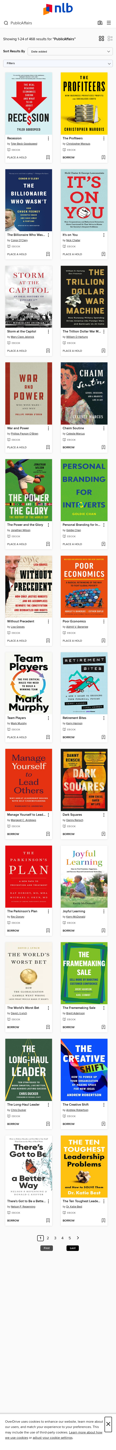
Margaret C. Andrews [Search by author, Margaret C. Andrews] (23, 820)
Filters (11, 63)
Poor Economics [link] (74, 621)
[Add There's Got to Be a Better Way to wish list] (48, 1221)
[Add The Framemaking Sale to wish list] (103, 1027)
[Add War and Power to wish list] (48, 447)
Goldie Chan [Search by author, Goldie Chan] (73, 530)
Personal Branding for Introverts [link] (82, 525)
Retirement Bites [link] (74, 718)
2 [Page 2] (48, 1238)
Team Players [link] (16, 718)
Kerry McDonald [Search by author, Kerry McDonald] (75, 916)
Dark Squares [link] (72, 815)
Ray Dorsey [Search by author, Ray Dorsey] (17, 916)
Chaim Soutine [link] (73, 428)
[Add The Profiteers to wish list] (103, 158)
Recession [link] (14, 138)
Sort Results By (14, 51)
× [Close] (108, 1424)
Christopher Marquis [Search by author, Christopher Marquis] (78, 143)
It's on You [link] (70, 235)
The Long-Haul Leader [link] (23, 1105)
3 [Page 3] (55, 1238)
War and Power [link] (18, 428)
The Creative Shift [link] (76, 1105)
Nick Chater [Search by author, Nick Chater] (73, 240)
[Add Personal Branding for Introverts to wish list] (103, 544)
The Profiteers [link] (73, 138)
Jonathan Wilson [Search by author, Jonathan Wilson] (20, 530)
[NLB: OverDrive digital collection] (58, 9)
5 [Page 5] (70, 1238)
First (47, 1248)
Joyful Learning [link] (74, 911)
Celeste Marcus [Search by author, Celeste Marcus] (75, 433)
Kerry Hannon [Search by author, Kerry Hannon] (74, 723)
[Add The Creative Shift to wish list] (103, 1124)
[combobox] (49, 23)
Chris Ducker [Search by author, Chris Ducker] (18, 1110)
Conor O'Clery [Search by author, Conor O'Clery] (19, 240)
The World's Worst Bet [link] (23, 1008)
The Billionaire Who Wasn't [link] (26, 235)
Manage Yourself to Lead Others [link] (26, 815)
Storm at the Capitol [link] (21, 332)
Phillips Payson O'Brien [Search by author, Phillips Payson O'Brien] (24, 433)
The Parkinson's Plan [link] (22, 911)
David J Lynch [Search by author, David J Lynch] (19, 1013)
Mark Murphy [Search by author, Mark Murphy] (19, 723)
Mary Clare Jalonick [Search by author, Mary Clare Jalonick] (22, 337)
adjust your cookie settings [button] (52, 1438)
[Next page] (78, 1238)
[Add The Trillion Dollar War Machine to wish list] (103, 351)
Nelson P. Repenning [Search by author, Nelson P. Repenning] (23, 1206)
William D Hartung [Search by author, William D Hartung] (77, 337)
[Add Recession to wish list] (48, 158)
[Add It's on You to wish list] (103, 254)
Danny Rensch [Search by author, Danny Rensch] (74, 820)
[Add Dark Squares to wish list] (103, 834)
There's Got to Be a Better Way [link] (26, 1201)
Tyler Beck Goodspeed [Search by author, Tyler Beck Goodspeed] (24, 143)
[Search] (6, 23)
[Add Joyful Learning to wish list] (103, 931)
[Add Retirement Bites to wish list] (103, 737)
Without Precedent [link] (20, 621)
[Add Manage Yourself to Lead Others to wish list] (48, 834)
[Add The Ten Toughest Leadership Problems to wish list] (103, 1221)
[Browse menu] (109, 23)
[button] (101, 40)
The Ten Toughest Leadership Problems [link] (82, 1201)
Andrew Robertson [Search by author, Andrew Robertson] (77, 1110)
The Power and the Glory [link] (25, 525)
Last (72, 1248)
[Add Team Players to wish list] (48, 737)
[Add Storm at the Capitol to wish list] (48, 351)
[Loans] (100, 24)
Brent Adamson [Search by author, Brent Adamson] (75, 1013)
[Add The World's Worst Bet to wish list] (48, 1027)
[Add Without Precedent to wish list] (48, 641)
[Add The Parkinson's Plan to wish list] (48, 931)
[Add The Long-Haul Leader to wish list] (48, 1124)
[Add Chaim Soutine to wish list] (103, 447)
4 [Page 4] (62, 1238)
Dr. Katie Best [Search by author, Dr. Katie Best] (74, 1206)
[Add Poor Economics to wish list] (103, 641)
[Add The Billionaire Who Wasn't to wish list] (48, 254)
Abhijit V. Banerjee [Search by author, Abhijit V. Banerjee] (77, 627)
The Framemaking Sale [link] (79, 1008)
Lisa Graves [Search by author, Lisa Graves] (18, 627)
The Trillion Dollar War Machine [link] (82, 332)
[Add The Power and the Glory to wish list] (48, 544)
